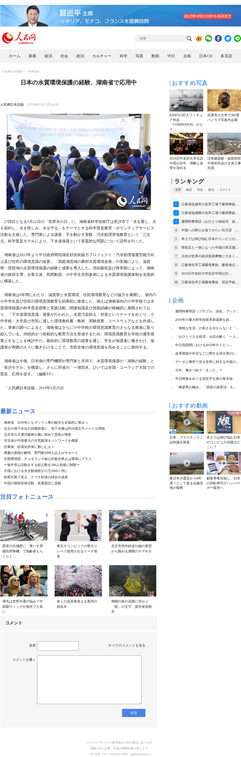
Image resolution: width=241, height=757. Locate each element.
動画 (155, 56)
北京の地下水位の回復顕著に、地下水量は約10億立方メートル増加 (54, 428)
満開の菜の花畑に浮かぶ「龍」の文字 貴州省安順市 (131, 607)
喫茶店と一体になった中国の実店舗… (210, 247)
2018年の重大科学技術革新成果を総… (204, 320)
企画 (187, 56)
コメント (225, 189)
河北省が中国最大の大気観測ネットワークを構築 (41, 440)
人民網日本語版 (12, 71)
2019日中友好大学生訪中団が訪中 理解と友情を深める (186, 163)
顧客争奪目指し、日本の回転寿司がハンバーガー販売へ (223, 483)
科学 (123, 56)
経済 (48, 56)
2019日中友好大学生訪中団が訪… (206, 273)
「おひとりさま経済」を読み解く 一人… (207, 336)
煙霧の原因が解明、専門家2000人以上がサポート (41, 453)
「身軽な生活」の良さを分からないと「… (207, 328)
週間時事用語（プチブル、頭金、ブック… (207, 311)
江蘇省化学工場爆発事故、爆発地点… (210, 265)
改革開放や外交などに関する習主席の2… (206, 353)
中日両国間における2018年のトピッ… (204, 345)
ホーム (14, 56)
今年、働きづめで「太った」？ (198, 370)
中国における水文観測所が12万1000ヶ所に (36, 471)
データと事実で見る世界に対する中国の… (207, 362)
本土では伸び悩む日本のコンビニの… (210, 239)
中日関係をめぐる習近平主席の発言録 (204, 379)
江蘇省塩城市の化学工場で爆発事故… (210, 204)
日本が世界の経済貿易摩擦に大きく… (210, 256)
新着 (32, 56)
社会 (64, 56)
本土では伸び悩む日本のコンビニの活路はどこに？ (223, 442)
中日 (171, 56)
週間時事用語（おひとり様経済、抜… (210, 221)
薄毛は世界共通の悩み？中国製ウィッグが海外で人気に (22, 607)
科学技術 (33, 71)
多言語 (226, 56)
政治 (80, 56)
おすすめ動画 (190, 405)
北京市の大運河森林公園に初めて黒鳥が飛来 (37, 434)
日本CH (205, 56)
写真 (139, 56)
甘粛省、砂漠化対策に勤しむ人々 (29, 447)
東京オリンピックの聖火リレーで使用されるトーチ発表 (77, 551)
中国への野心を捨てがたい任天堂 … (210, 230)
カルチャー (101, 56)
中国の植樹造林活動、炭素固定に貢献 (32, 483)
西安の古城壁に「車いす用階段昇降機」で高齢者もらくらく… (22, 551)
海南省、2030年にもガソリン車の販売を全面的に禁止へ (46, 422)
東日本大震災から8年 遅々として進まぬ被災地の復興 (187, 483)
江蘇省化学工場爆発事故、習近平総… (210, 282)
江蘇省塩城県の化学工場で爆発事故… (210, 213)
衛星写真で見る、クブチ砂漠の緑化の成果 (36, 477)
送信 (133, 713)
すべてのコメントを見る (126, 645)
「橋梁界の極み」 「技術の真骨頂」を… (206, 387)
